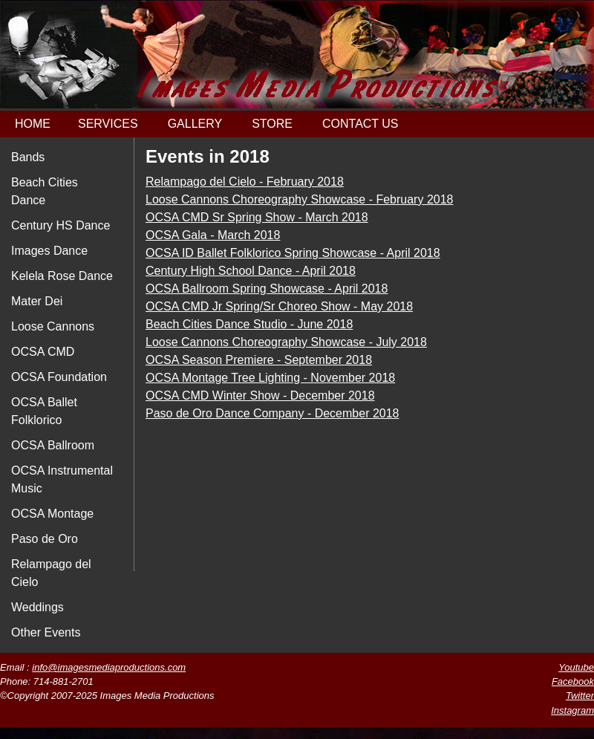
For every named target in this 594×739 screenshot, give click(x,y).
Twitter (580, 695)
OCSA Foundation (59, 377)
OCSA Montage (52, 513)
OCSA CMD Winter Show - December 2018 (260, 395)
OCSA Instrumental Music (62, 479)
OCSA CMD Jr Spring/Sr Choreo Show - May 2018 (279, 306)
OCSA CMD (42, 351)
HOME (32, 123)
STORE (272, 123)
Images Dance (49, 250)
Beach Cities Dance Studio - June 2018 (249, 324)
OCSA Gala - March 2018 (213, 235)
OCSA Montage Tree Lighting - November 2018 (270, 377)
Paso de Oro (44, 539)
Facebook (573, 681)
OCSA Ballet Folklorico (44, 411)
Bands (28, 157)
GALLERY (195, 123)
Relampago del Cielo (51, 573)
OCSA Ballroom (52, 445)
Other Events (45, 632)
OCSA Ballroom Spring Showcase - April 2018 (267, 288)
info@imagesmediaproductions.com (109, 667)
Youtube (576, 667)
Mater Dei (36, 301)
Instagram (572, 710)
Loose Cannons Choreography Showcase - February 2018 (299, 199)
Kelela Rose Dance (62, 276)
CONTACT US (360, 123)
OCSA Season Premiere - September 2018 (259, 360)
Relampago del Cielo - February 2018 (245, 181)
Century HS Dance (60, 225)
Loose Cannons (52, 326)
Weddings (37, 607)
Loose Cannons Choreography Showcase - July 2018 (286, 342)
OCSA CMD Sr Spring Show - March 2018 (257, 217)
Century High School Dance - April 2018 (251, 270)
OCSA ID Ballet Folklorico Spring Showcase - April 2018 (293, 253)
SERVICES (108, 123)
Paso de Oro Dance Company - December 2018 (272, 413)
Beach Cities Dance (44, 191)
